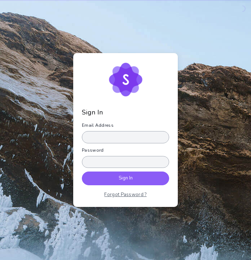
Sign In (126, 178)
